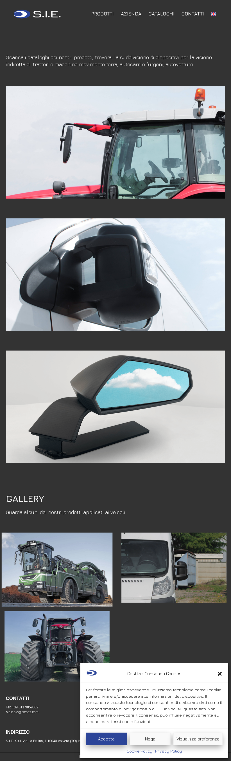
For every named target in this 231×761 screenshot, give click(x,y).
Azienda (131, 14)
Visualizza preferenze (197, 739)
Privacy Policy (168, 751)
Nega (150, 739)
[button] (220, 674)
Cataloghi (161, 14)
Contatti (192, 14)
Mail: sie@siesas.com (22, 712)
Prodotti (102, 14)
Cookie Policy (139, 751)
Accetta (106, 739)
